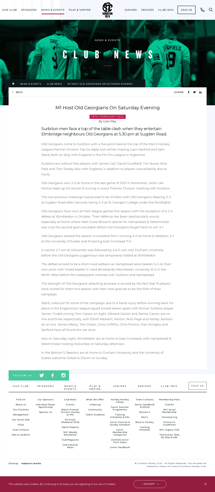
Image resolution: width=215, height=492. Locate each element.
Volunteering (169, 417)
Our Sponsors (46, 399)
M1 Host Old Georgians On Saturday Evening (100, 84)
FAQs (21, 424)
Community (95, 409)
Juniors (130, 9)
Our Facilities (21, 409)
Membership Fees (169, 399)
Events (70, 404)
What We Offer (95, 399)
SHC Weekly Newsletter (70, 433)
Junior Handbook (120, 447)
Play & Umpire (80, 9)
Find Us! (21, 399)
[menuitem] (9, 10)
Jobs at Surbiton (20, 434)
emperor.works (31, 463)
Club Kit (169, 404)
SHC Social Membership (169, 410)
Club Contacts (21, 429)
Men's (144, 417)
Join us (186, 9)
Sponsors (29, 9)
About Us (21, 404)
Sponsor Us (45, 412)
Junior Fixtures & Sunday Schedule (120, 423)
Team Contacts (145, 399)
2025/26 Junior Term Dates (120, 441)
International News (70, 446)
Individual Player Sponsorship (45, 405)
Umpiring (95, 404)
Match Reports (70, 427)
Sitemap (13, 463)
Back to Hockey (145, 422)
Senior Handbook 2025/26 (145, 405)
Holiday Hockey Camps (120, 400)
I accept (148, 483)
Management (21, 414)
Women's (144, 412)
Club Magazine (70, 440)
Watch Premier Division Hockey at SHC (70, 412)
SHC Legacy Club (169, 429)
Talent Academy (95, 414)
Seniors (147, 9)
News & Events (52, 9)
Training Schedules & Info (120, 415)
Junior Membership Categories (120, 432)
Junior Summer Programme (120, 408)
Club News (54, 84)
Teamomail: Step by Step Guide (169, 436)
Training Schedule (144, 428)
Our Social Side (21, 419)
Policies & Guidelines (169, 423)
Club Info (166, 9)
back (19, 92)
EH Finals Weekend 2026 (70, 420)
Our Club (9, 9)
